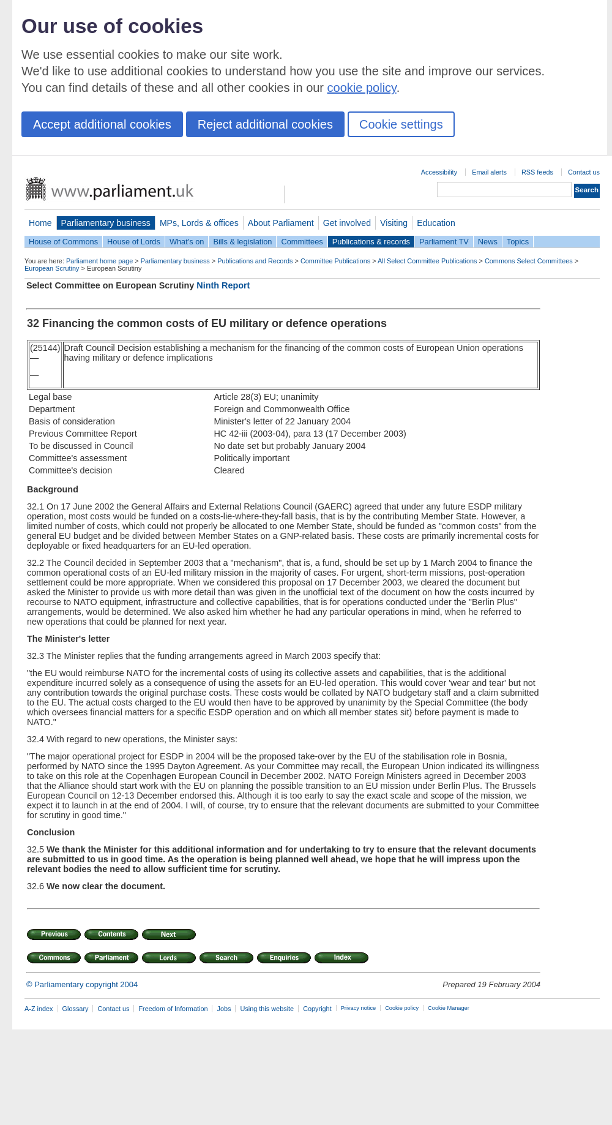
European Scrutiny (51, 268)
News (488, 241)
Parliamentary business (106, 223)
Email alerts (489, 172)
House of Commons (63, 241)
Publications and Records (255, 261)
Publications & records (371, 241)
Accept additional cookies (102, 124)
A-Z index (38, 1008)
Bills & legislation (242, 241)
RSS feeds (537, 172)
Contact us (584, 172)
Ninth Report (223, 285)
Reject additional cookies (265, 124)
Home (40, 223)
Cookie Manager (448, 1008)
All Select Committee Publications (427, 261)
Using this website (267, 1008)
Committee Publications (335, 261)
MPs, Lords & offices (199, 223)
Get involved (347, 223)
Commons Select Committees (529, 261)
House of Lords (133, 241)
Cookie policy (402, 1008)
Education (436, 223)
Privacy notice (358, 1008)
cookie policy (362, 87)
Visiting (394, 223)
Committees (302, 241)
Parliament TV (444, 241)
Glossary (75, 1008)
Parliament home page (99, 261)
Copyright (317, 1008)
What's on (187, 241)
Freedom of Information (172, 1008)
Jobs (224, 1008)
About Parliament (281, 223)
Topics (518, 241)
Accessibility (439, 172)
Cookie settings (401, 124)
